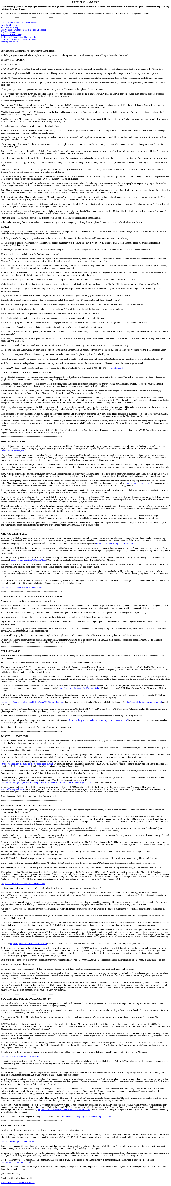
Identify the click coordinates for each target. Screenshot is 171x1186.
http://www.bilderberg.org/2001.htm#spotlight (116, 544)
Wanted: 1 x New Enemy (11, 34)
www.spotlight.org (115, 368)
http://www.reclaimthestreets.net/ (16, 1162)
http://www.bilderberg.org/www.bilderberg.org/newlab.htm (87, 1116)
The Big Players (8, 32)
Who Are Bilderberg (9, 27)
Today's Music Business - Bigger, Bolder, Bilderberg (23, 30)
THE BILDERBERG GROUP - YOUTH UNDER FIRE (26, 372)
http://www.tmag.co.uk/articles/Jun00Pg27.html (22, 587)
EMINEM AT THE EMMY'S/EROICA (18, 1182)
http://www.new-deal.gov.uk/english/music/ (20, 1056)
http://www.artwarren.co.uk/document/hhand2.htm (23, 883)
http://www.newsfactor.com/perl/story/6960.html (80, 688)
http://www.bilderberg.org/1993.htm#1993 (28, 560)
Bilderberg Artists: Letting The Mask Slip (19, 37)
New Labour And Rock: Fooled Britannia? (19, 39)
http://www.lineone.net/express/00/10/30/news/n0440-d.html (64, 1109)
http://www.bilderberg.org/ (13, 451)
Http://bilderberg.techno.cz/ (13, 789)
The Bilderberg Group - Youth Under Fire (19, 23)
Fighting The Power (9, 42)
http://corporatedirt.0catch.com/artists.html (28, 943)
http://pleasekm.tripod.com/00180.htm (18, 1141)
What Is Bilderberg (9, 25)
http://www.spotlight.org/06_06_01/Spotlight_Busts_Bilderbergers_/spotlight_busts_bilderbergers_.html (46, 782)
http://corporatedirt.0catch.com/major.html (144, 702)
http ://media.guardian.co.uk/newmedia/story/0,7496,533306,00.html (98, 720)
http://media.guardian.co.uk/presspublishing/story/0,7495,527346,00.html (33, 702)
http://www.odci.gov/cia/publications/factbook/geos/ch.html (27, 764)
